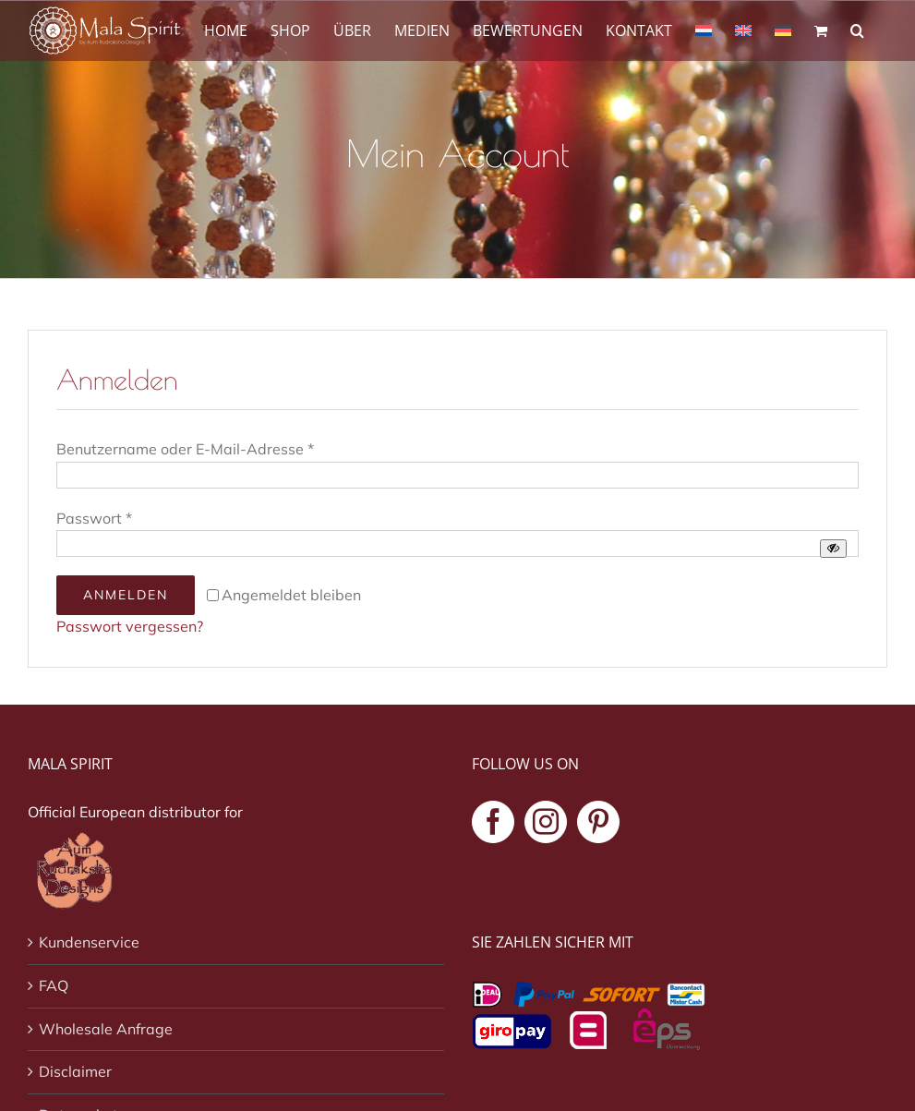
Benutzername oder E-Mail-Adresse (185, 449)
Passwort (94, 518)
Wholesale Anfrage (106, 1029)
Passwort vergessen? (129, 626)
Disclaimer (75, 1071)
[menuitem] (703, 29)
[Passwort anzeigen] (833, 548)
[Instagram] (545, 822)
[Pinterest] (598, 822)
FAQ (53, 985)
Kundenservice (89, 942)
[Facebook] (493, 822)
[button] (857, 29)
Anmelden (125, 594)
